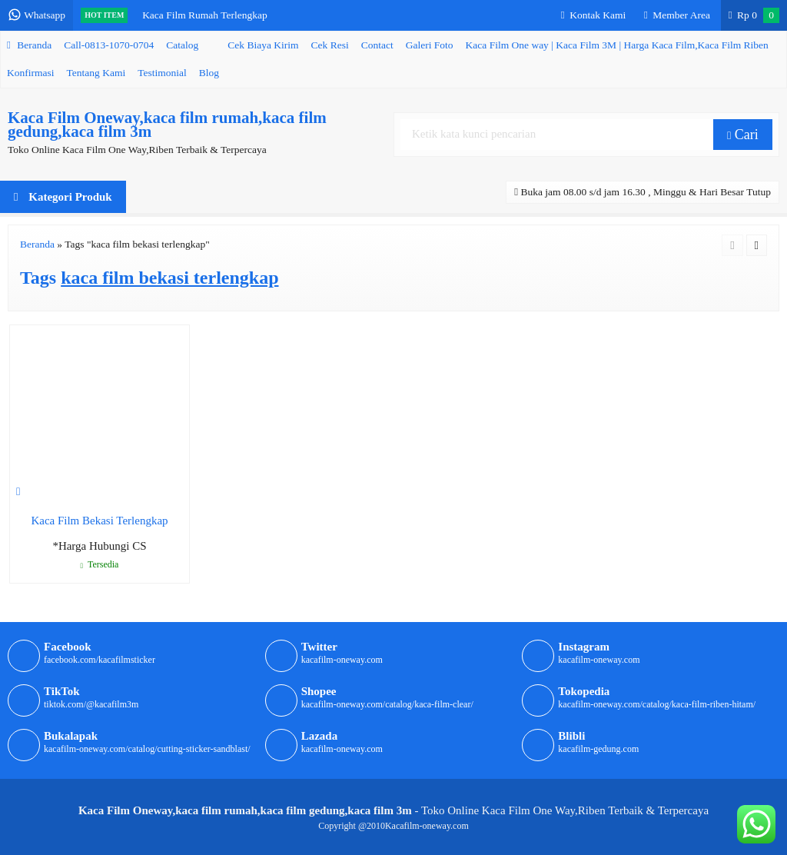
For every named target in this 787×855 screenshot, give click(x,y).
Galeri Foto (429, 45)
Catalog (182, 45)
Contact (377, 45)
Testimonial (162, 72)
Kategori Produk (63, 197)
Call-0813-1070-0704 (109, 45)
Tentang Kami (96, 72)
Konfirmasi (31, 72)
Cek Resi (330, 45)
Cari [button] (743, 134)
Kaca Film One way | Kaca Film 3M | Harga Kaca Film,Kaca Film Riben (617, 45)
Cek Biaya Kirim (262, 45)
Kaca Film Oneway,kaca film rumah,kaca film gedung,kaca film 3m (167, 124)
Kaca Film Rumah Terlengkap (204, 15)
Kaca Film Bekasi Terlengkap (99, 520)
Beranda (29, 45)
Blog (209, 72)
